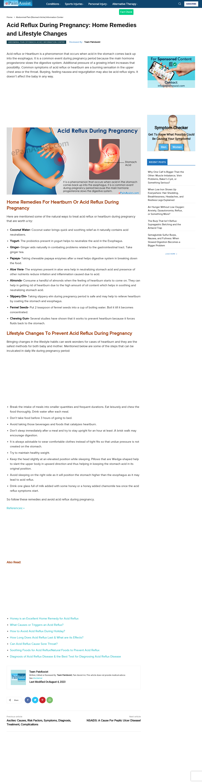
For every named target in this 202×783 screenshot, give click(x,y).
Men (163, 147)
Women (177, 147)
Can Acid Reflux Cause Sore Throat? (34, 643)
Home (10, 17)
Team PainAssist (92, 42)
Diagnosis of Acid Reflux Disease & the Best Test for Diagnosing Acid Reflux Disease (65, 656)
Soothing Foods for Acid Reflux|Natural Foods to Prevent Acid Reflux (54, 650)
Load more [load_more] (171, 254)
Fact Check (126, 11)
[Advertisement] (74, 104)
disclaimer (37, 678)
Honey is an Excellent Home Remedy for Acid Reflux (44, 618)
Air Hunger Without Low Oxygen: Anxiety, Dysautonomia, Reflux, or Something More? (166, 211)
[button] (179, 3)
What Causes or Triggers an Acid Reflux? (36, 624)
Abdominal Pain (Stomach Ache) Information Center (39, 17)
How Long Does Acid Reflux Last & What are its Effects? (46, 637)
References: (16, 508)
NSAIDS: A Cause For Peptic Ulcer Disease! (114, 720)
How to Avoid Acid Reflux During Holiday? (37, 631)
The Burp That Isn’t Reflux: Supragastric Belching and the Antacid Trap (164, 225)
